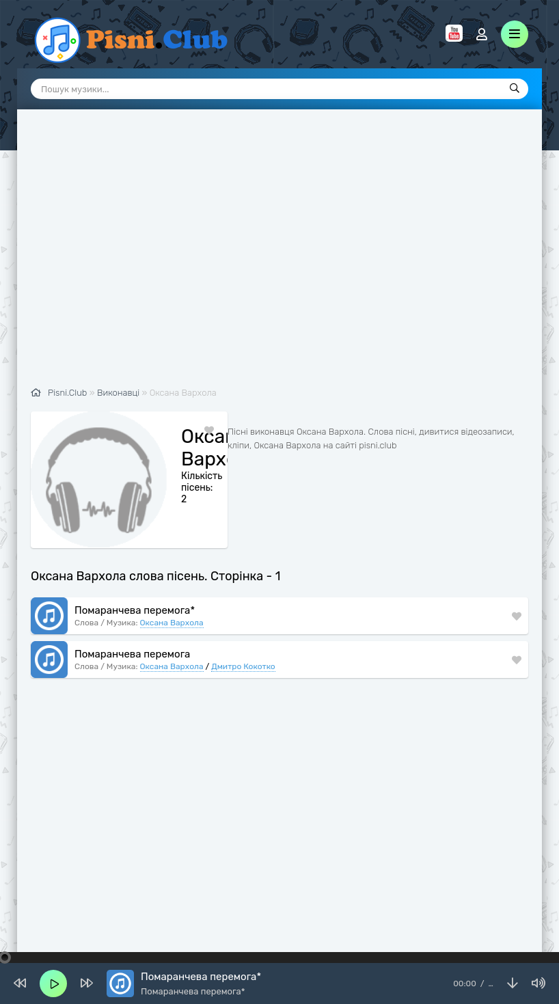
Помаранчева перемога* (134, 577)
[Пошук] (514, 89)
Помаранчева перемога (132, 621)
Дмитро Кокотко (243, 633)
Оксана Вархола (172, 590)
